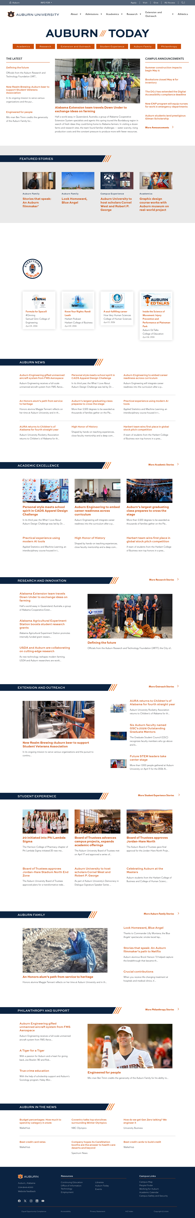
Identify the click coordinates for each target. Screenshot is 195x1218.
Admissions (91, 14)
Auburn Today (102, 1185)
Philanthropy (169, 46)
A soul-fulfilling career (115, 311)
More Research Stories (161, 579)
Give (157, 2)
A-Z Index (129, 1211)
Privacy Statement (97, 1211)
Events (98, 1189)
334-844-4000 (25, 1187)
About (74, 14)
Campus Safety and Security (153, 1195)
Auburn (14, 2)
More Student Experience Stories (156, 795)
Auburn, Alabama (26, 1183)
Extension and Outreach (153, 14)
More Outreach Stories (161, 686)
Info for (45, 2)
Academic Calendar (149, 1192)
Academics (112, 14)
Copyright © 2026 (161, 1211)
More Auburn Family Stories (159, 913)
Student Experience (112, 46)
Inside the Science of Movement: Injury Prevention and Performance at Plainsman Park (156, 319)
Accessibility (66, 1211)
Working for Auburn (149, 1189)
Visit (145, 2)
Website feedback (27, 1191)
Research (132, 14)
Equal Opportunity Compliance (34, 1211)
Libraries (99, 1182)
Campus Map (146, 1182)
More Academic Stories (161, 464)
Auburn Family (143, 46)
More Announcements (157, 127)
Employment (67, 1192)
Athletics (183, 14)
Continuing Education (72, 1182)
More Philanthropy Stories (159, 1009)
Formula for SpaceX (36, 311)
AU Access (170, 2)
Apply (134, 2)
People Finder (146, 1185)
